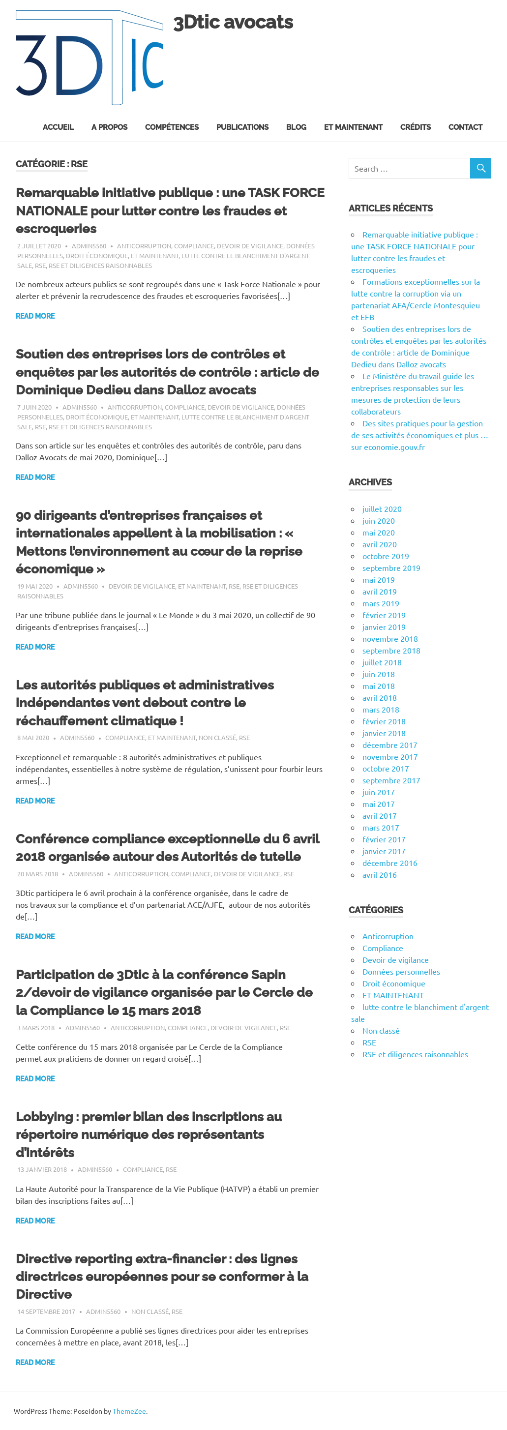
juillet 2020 (382, 508)
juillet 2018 (382, 662)
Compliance (194, 245)
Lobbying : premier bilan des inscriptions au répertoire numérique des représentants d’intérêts (149, 1134)
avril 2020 (379, 544)
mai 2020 (378, 532)
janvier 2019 (384, 626)
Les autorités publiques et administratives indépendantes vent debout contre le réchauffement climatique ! (145, 703)
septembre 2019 (391, 567)
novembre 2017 (390, 756)
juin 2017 (378, 792)
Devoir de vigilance (250, 245)
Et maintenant (353, 127)
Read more (35, 316)
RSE (40, 265)
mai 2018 (378, 685)
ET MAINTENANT (155, 255)
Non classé (217, 737)
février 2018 (384, 721)
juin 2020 (378, 520)
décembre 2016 (390, 862)
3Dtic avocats (233, 22)
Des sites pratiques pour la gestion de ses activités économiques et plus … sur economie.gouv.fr (419, 434)
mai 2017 (378, 803)
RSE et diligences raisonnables (100, 265)
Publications (242, 127)
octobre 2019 (385, 556)
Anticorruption (144, 245)
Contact (465, 127)
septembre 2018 (391, 650)
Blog (296, 127)
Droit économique (97, 255)
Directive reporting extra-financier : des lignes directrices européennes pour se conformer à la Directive (162, 1276)
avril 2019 (379, 591)
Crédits (415, 127)
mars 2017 (380, 827)
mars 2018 (380, 709)
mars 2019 (380, 603)
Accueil (58, 127)
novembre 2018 (390, 638)
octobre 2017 (385, 768)
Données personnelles (401, 971)
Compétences (172, 127)
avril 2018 (379, 697)
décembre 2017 (390, 744)
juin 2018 (378, 674)
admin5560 (89, 245)
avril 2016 (379, 874)
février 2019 (384, 615)
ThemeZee (129, 1410)
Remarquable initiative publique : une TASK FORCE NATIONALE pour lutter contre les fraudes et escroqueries (170, 210)
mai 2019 (378, 579)
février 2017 (384, 839)
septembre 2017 (391, 780)
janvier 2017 (384, 851)
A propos (109, 127)
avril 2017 (379, 815)
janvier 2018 (384, 733)
